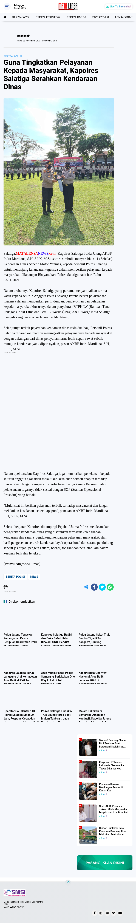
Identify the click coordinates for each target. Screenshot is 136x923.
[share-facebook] (94, 587)
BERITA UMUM (76, 17)
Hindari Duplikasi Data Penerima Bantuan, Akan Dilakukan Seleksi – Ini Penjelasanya (112, 831)
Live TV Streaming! (120, 6)
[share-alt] (86, 587)
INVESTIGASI (100, 17)
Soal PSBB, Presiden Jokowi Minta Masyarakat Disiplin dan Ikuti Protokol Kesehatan (113, 809)
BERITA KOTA (21, 17)
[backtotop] (68, 883)
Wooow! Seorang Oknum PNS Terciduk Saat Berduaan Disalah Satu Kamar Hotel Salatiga (112, 743)
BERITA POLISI (13, 56)
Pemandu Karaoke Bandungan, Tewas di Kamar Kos (111, 787)
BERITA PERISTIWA (48, 17)
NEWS (34, 576)
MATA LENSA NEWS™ (14, 907)
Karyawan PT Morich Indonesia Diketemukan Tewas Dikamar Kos (112, 765)
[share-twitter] (102, 587)
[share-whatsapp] (110, 587)
